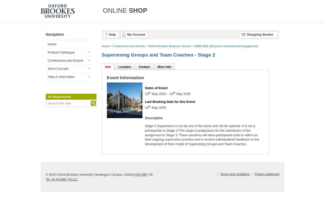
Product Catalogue (61, 52)
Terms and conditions (235, 174)
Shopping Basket (260, 34)
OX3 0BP (140, 174)
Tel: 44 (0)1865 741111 (62, 179)
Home (52, 44)
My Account (136, 34)
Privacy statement (267, 174)
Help (112, 34)
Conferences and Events (65, 60)
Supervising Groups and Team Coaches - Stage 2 (158, 55)
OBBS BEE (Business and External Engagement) (226, 46)
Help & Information (61, 77)
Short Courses (58, 69)
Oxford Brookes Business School (169, 46)
